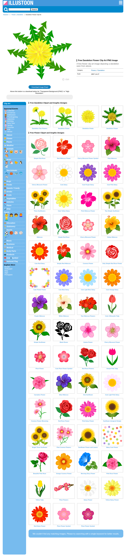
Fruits (9, 195)
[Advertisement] (100, 38)
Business (11, 244)
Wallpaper (8, 269)
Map (6, 271)
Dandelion (20, 14)
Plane (9, 205)
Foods (9, 185)
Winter (9, 132)
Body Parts (11, 251)
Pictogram (9, 275)
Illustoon (5, 14)
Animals (10, 149)
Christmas (11, 113)
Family (7, 212)
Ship (8, 209)
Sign (6, 273)
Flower (14, 14)
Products (10, 254)
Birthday (10, 121)
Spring (9, 125)
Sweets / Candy (13, 188)
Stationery (11, 226)
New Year (11, 123)
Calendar (10, 111)
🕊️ (6, 166)
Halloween (11, 115)
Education (11, 223)
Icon (8, 258)
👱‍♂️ (6, 219)
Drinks (9, 192)
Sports (9, 230)
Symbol (15, 258)
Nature (9, 135)
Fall (8, 129)
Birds (9, 160)
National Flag (12, 261)
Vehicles (10, 202)
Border (7, 267)
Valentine (11, 119)
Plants (9, 142)
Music (9, 241)
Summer (10, 127)
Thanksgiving (12, 117)
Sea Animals (12, 170)
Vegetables (11, 198)
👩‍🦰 (21, 215)
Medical (10, 248)
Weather (10, 145)
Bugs (9, 181)
